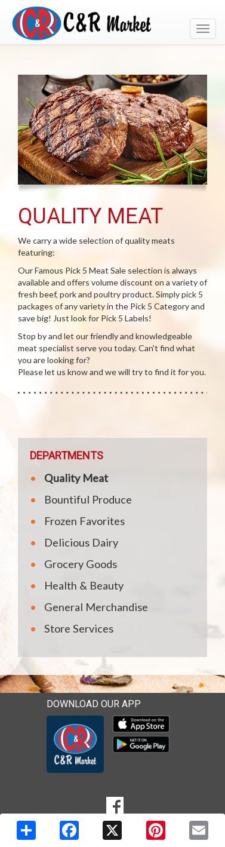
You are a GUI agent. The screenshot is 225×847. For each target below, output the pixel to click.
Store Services (78, 628)
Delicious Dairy (81, 542)
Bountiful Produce (88, 499)
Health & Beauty (84, 585)
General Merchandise (96, 606)
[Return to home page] (112, 23)
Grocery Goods (80, 563)
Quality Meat (76, 477)
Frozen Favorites (84, 520)
